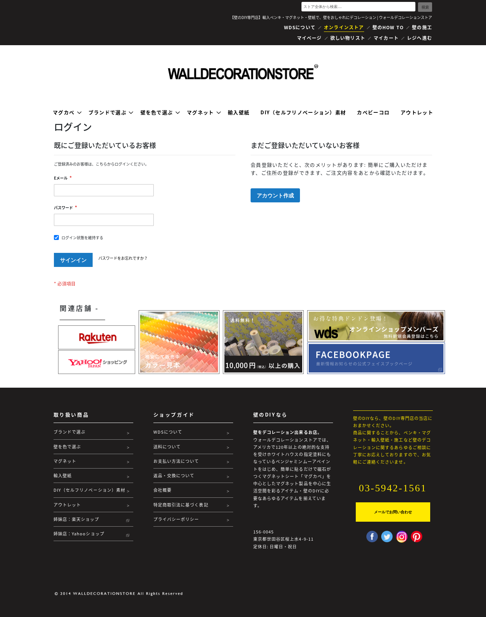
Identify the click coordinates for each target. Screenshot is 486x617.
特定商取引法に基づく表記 (180, 505)
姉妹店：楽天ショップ (76, 519)
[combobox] (358, 6)
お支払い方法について (176, 461)
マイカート (386, 38)
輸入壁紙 (63, 475)
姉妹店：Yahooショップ (79, 533)
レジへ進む (419, 38)
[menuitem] (65, 112)
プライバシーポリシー (176, 519)
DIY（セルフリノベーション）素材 (90, 490)
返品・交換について (174, 475)
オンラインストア (344, 27)
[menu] (243, 112)
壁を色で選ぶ (67, 446)
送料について (167, 446)
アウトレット (67, 505)
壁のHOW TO (388, 27)
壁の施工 (422, 27)
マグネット (65, 461)
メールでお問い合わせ (393, 512)
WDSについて (300, 27)
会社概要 (162, 490)
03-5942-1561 (393, 488)
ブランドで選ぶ (70, 432)
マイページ (309, 38)
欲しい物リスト (347, 38)
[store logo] (243, 71)
